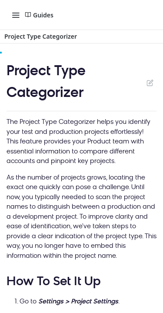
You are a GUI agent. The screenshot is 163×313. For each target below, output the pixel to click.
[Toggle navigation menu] (16, 14)
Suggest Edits (150, 82)
